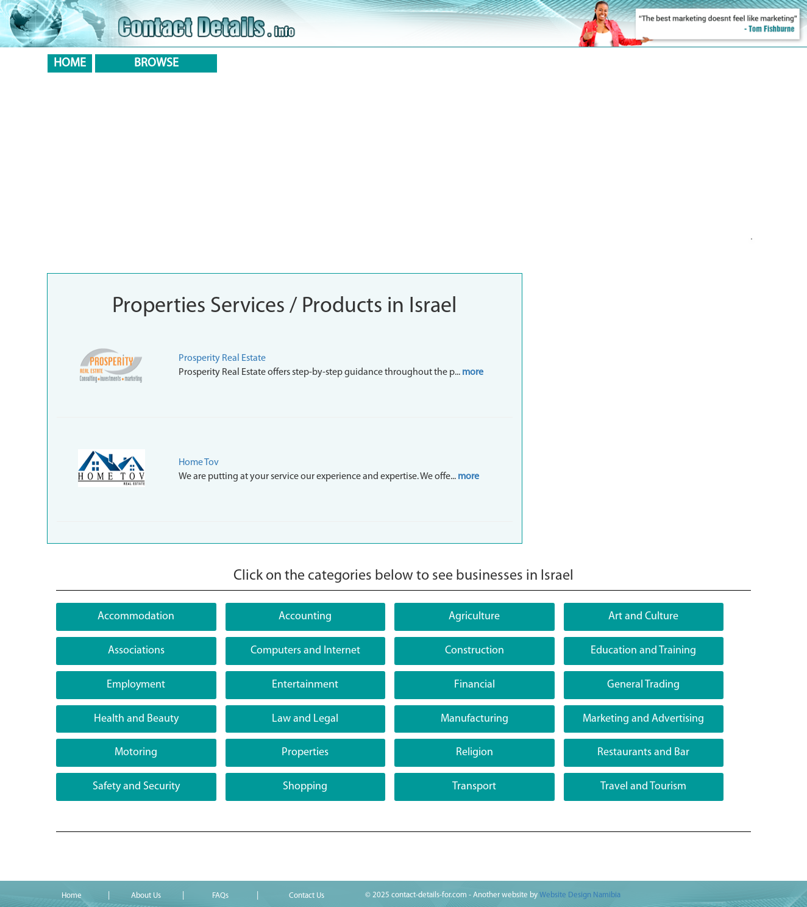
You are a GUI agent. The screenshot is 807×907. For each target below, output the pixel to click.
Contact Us (306, 896)
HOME (70, 63)
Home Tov (199, 463)
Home (72, 896)
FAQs (220, 896)
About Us (146, 896)
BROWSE (156, 63)
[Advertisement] (403, 175)
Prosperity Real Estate (222, 358)
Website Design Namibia (579, 895)
